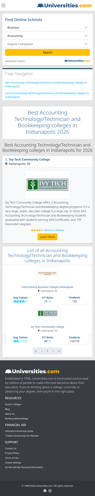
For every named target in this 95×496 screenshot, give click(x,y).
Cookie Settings (13, 462)
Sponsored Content (15, 61)
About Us (10, 413)
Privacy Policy (12, 453)
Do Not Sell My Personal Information (24, 467)
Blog (7, 409)
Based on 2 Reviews (54, 230)
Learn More (47, 237)
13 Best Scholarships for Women (22, 435)
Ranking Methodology (16, 418)
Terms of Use (12, 457)
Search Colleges (13, 404)
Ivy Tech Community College (29, 159)
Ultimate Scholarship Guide (19, 431)
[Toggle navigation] (3, 5)
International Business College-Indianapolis (47, 287)
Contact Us (10, 448)
